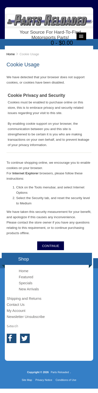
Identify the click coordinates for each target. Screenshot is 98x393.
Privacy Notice (43, 379)
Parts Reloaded (60, 372)
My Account (16, 310)
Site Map (27, 379)
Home (11, 54)
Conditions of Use (66, 379)
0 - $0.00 (62, 43)
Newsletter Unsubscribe (26, 317)
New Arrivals (29, 289)
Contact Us (16, 304)
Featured (26, 277)
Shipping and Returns (24, 298)
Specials (26, 283)
